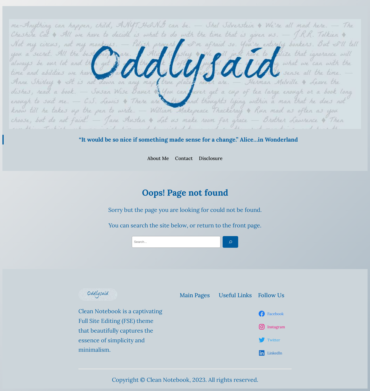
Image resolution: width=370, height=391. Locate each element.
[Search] (230, 242)
